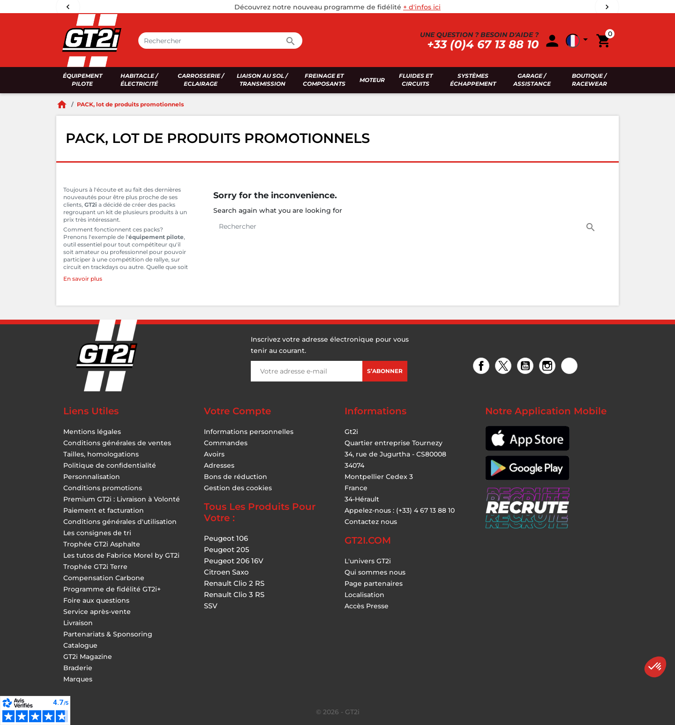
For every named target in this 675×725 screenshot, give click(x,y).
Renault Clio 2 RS (234, 583)
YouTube (526, 367)
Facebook (482, 367)
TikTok (570, 367)
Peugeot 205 (226, 549)
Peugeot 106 (226, 538)
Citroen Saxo (226, 572)
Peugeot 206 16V (233, 560)
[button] (655, 667)
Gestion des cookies (238, 488)
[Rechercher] (220, 40)
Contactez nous (371, 521)
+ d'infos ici (422, 7)
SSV (211, 605)
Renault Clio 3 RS (234, 594)
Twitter (504, 367)
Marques (77, 679)
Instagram (548, 367)
